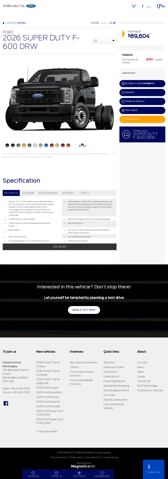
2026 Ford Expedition (49, 392)
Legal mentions (128, 73)
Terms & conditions (58, 457)
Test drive (129, 110)
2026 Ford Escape (47, 387)
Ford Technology (147, 385)
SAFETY (85, 193)
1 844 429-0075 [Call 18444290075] (20, 388)
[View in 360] (82, 145)
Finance (127, 92)
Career (141, 376)
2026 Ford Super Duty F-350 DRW (49, 421)
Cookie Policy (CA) (93, 457)
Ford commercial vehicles (113, 406)
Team (140, 371)
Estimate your (137, 83)
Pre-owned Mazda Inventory (81, 382)
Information (130, 119)
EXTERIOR (28, 193)
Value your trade (113, 367)
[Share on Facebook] (103, 22)
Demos (74, 367)
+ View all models (46, 431)
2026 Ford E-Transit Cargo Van (48, 381)
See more (59, 246)
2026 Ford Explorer (47, 397)
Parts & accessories (115, 399)
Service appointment (116, 390)
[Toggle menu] (159, 6)
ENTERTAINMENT (48, 193)
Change (14, 22)
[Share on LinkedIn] (110, 22)
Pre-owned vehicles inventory (82, 373)
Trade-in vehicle (133, 101)
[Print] (114, 22)
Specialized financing (116, 385)
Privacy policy (76, 457)
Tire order (109, 395)
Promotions (110, 371)
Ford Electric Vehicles (150, 390)
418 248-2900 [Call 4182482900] (21, 392)
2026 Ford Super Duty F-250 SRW (49, 412)
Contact (142, 362)
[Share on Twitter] (106, 22)
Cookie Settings (111, 457)
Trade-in (56, 474)
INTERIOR (68, 193)
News (140, 367)
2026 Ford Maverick (48, 401)
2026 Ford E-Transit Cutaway (48, 372)
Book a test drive (84, 310)
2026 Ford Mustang (48, 406)
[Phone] (134, 6)
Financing (33, 474)
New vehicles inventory (83, 362)
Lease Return (111, 376)
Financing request (114, 381)
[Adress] (146, 6)
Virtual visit (144, 381)
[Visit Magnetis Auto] (84, 466)
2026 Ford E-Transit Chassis (48, 364)
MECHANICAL (11, 193)
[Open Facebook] (6, 403)
